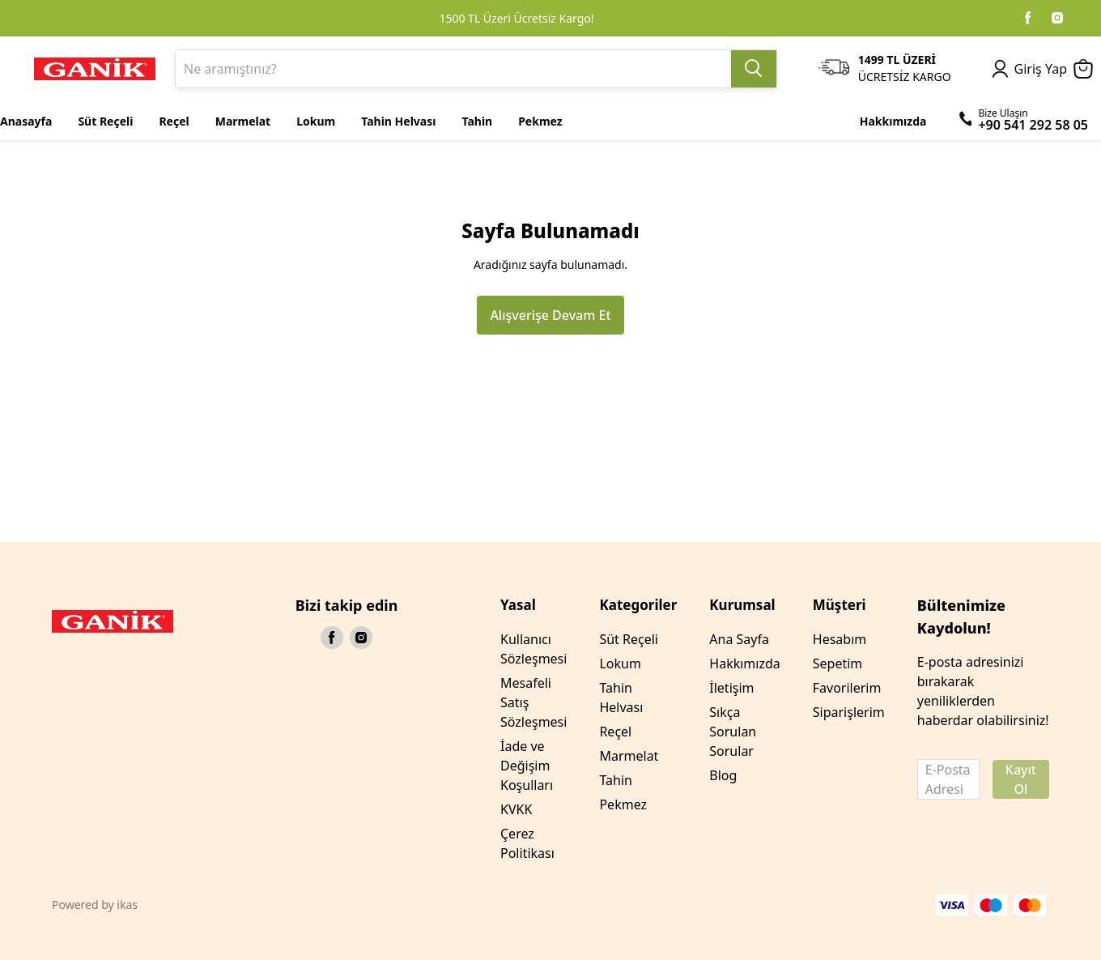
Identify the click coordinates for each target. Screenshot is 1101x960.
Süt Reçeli (628, 639)
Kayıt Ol (1020, 779)
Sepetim (838, 663)
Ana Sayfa (739, 639)
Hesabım (839, 639)
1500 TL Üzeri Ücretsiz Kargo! (516, 18)
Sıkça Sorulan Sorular (732, 731)
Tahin (615, 780)
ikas (127, 904)
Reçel (615, 731)
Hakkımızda (744, 663)
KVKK (516, 809)
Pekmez (623, 804)
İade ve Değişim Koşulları (526, 765)
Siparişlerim (849, 712)
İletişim (731, 688)
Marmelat (628, 756)
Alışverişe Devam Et (550, 315)
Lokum (619, 663)
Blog (723, 775)
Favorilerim (847, 688)
